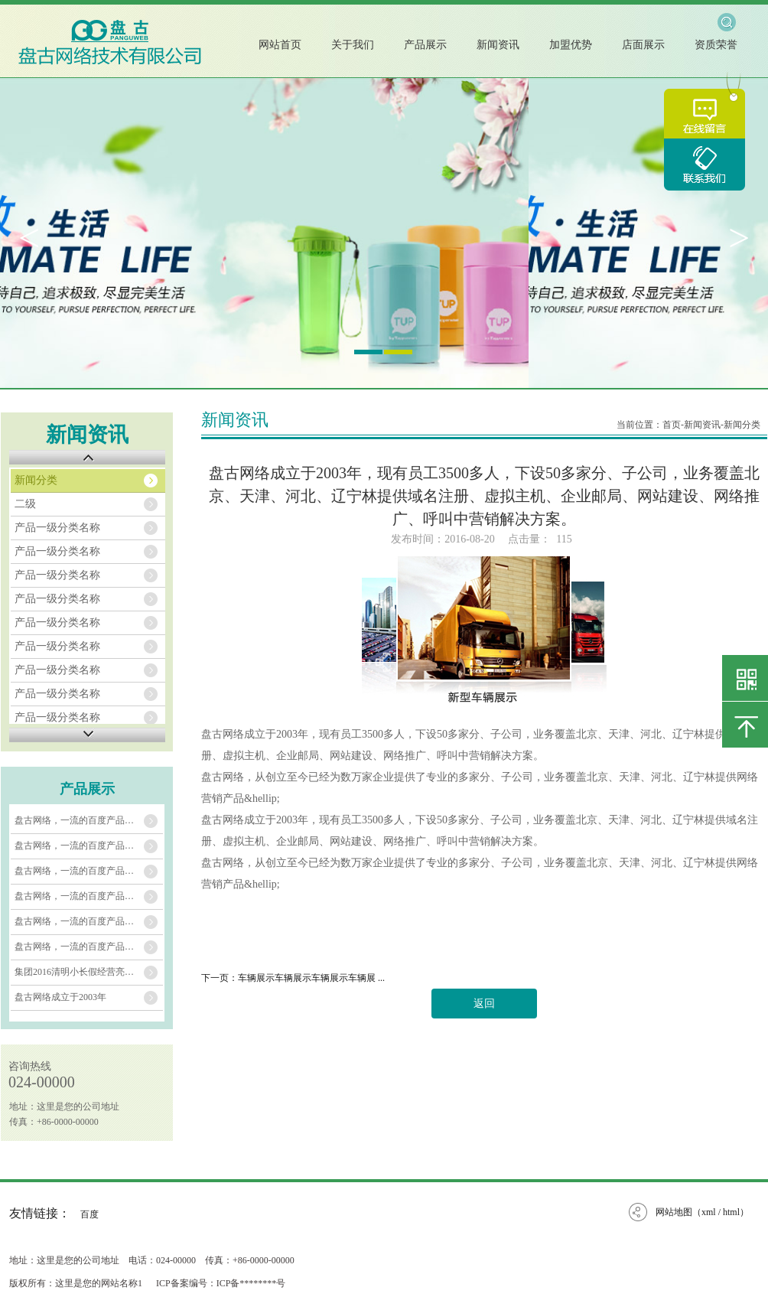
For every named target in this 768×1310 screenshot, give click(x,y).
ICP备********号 (251, 1283)
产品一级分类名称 (57, 527)
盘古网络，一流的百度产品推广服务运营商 (89, 820)
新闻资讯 (498, 45)
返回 (484, 1003)
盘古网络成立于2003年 (60, 997)
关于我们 (352, 45)
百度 (89, 1214)
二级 (25, 504)
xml (708, 1212)
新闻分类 (36, 480)
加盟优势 (570, 45)
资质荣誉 (716, 45)
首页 (671, 424)
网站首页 (280, 45)
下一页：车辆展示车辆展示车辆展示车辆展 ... (293, 978)
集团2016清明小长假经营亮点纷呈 (83, 971)
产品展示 (425, 45)
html (731, 1212)
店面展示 (643, 45)
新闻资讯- (704, 424)
